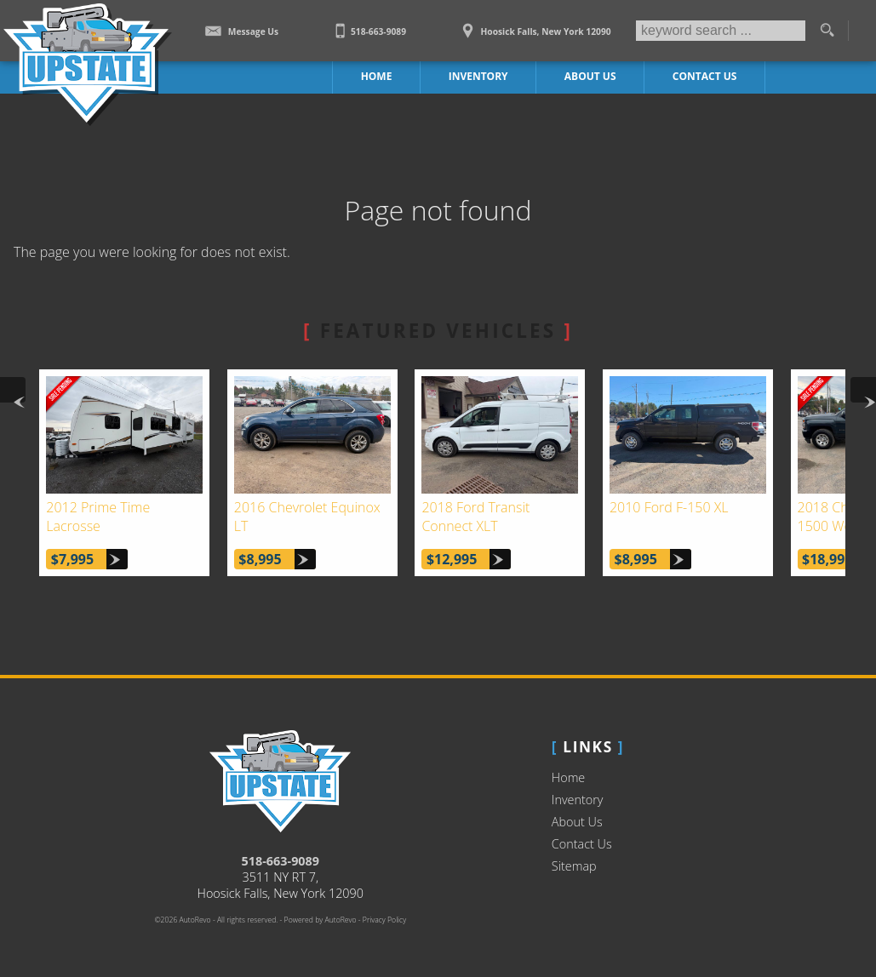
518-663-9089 (281, 861)
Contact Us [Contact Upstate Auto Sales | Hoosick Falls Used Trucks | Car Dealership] (705, 76)
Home (568, 777)
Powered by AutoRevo (320, 920)
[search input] (720, 30)
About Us (577, 822)
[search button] (826, 30)
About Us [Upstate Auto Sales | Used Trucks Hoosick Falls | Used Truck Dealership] (590, 76)
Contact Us (582, 844)
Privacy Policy (384, 920)
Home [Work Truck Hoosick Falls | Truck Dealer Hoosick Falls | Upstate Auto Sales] (376, 76)
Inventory (578, 799)
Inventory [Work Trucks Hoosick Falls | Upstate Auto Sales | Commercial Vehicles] (478, 76)
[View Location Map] (534, 25)
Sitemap (574, 866)
